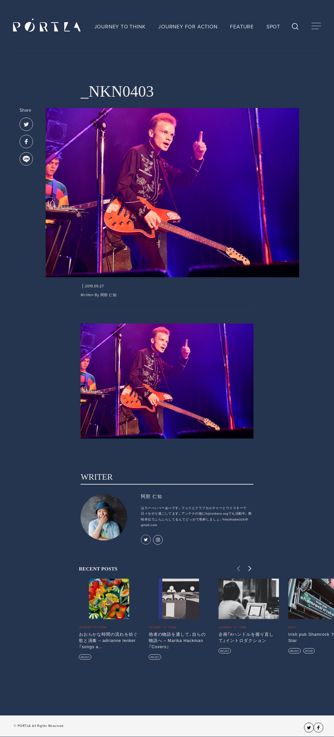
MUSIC (86, 657)
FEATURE (242, 27)
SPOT (273, 27)
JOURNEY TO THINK (120, 27)
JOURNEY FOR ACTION (187, 27)
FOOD (309, 650)
